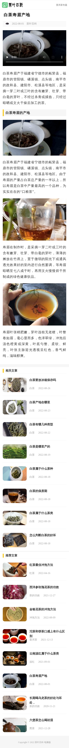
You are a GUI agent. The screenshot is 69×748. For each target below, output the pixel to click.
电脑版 (47, 742)
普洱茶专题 (61, 5)
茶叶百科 (39, 742)
